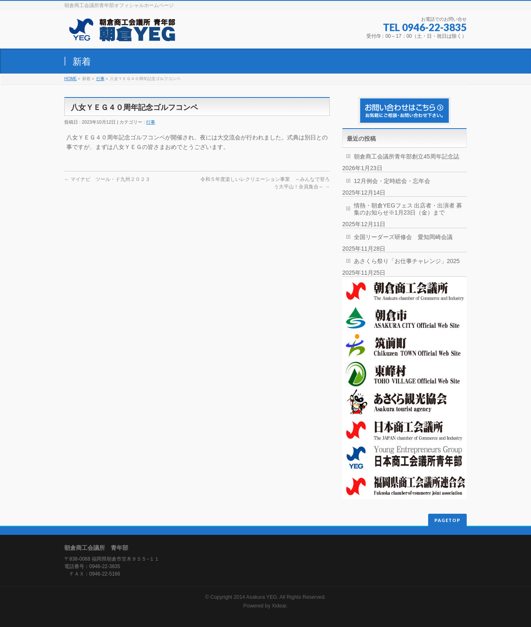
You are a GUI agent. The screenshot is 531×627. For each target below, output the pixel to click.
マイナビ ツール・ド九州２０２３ (107, 179)
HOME (70, 78)
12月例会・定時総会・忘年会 (392, 181)
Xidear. (279, 606)
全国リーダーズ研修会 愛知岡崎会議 (403, 237)
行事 (100, 78)
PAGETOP (447, 520)
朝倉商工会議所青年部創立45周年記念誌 (406, 156)
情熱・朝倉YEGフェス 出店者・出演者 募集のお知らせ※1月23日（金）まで (408, 209)
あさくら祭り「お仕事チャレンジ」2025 (407, 261)
